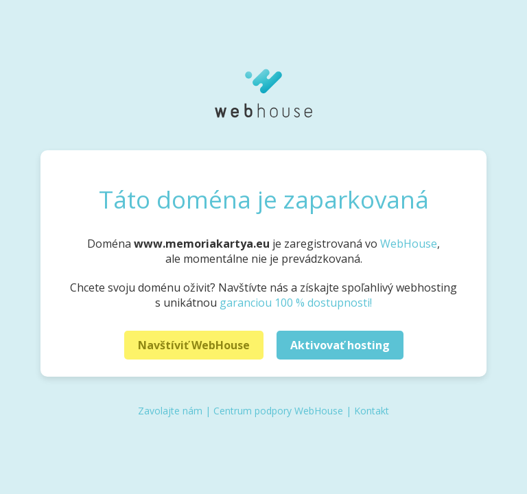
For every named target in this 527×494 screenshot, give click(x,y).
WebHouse (408, 243)
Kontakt (371, 410)
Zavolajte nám (170, 410)
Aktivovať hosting (340, 345)
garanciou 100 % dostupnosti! (296, 302)
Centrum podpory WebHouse (278, 410)
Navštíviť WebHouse (194, 345)
